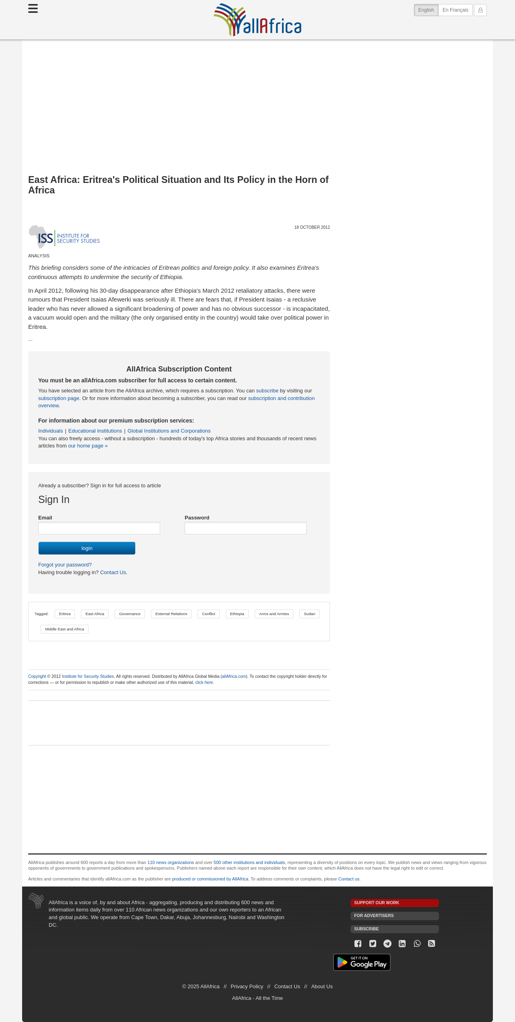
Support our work (376, 903)
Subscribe (366, 929)
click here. (204, 682)
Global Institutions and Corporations (169, 431)
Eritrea (65, 614)
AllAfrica (257, 19)
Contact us (349, 878)
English (428, 9)
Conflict (208, 614)
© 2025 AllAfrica (201, 986)
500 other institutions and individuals (249, 862)
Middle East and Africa (64, 629)
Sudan (309, 614)
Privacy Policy (247, 986)
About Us (321, 986)
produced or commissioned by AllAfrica (210, 878)
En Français (455, 10)
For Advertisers (373, 915)
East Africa (94, 614)
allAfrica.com (234, 676)
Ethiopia (237, 614)
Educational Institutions (95, 431)
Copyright (37, 676)
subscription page (58, 398)
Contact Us (112, 572)
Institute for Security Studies (88, 676)
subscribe (267, 391)
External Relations (171, 614)
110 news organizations (171, 862)
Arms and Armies (274, 614)
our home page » (87, 446)
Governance (129, 614)
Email (45, 518)
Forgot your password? (65, 565)
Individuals (50, 431)
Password (197, 518)
